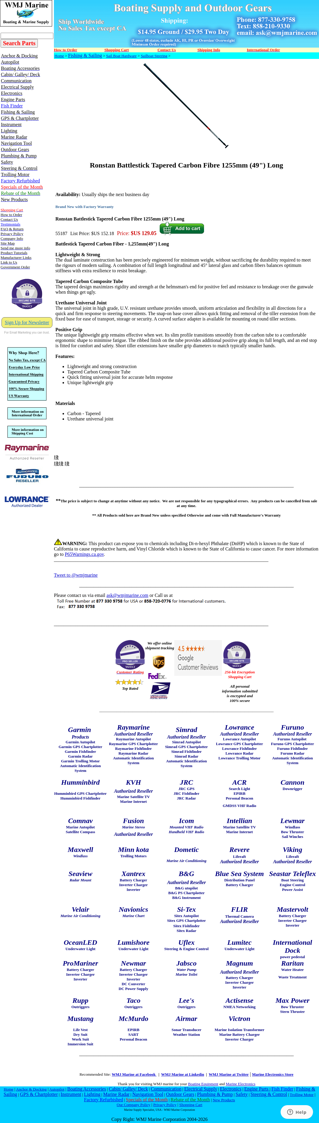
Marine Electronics (240, 1084)
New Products (224, 1100)
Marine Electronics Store (272, 1074)
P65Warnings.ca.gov (84, 554)
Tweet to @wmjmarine (76, 575)
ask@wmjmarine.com (127, 595)
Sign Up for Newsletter (27, 322)
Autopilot (56, 1089)
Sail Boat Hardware (121, 56)
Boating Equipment (203, 1084)
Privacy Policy (164, 1104)
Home (59, 56)
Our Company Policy (133, 1104)
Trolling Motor (302, 1094)
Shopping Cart (190, 1104)
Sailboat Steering (154, 56)
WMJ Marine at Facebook (134, 1074)
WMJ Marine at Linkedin (182, 1074)
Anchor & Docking (31, 1089)
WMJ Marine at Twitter (229, 1074)
